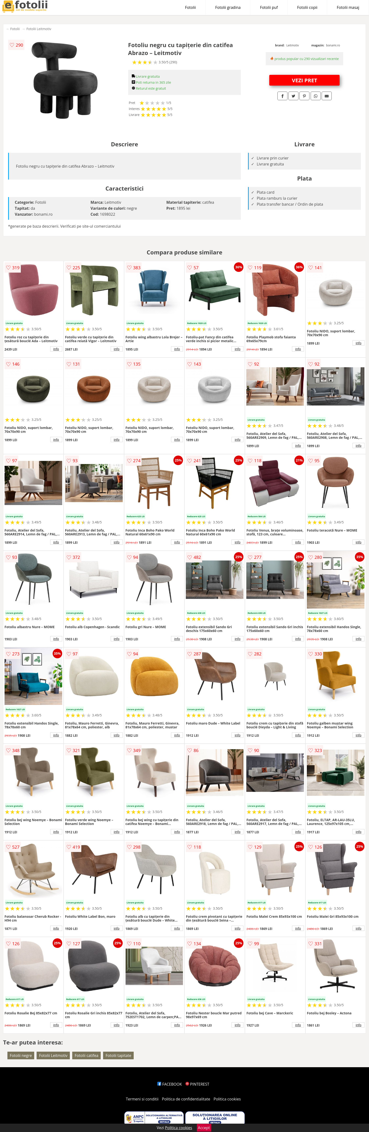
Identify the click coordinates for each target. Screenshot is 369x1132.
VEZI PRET (304, 80)
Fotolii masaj (348, 7)
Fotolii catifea (86, 1055)
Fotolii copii (307, 7)
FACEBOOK (169, 1084)
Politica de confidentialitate (186, 1099)
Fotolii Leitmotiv (38, 29)
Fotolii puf (269, 7)
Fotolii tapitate (118, 1055)
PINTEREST (197, 1084)
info (56, 349)
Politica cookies (227, 1099)
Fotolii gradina (228, 7)
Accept (204, 1127)
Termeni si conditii (142, 1099)
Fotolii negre (21, 1055)
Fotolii (190, 7)
